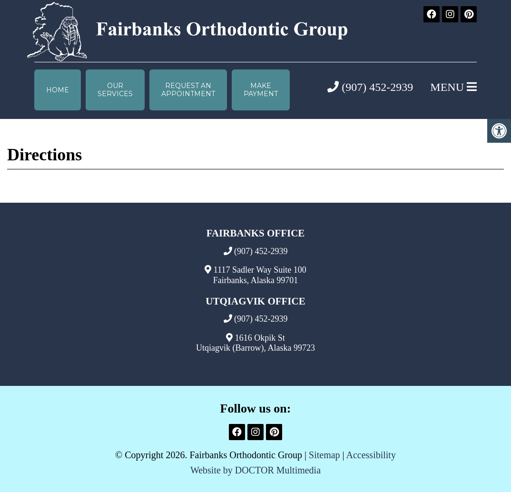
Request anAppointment (188, 89)
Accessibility (370, 455)
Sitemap (324, 455)
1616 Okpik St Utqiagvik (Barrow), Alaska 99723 (255, 343)
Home (57, 90)
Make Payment (261, 89)
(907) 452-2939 (370, 87)
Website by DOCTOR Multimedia (255, 470)
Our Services (115, 89)
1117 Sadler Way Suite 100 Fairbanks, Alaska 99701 (259, 275)
